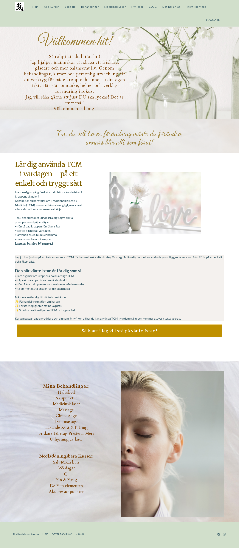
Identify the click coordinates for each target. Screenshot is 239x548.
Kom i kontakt (195, 6)
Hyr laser (136, 6)
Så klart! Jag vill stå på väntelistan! (119, 330)
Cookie (80, 533)
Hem (34, 6)
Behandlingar (88, 6)
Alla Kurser (49, 6)
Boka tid (68, 6)
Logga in (213, 19)
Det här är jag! (170, 6)
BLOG (151, 6)
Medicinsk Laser (113, 6)
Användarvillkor (62, 533)
